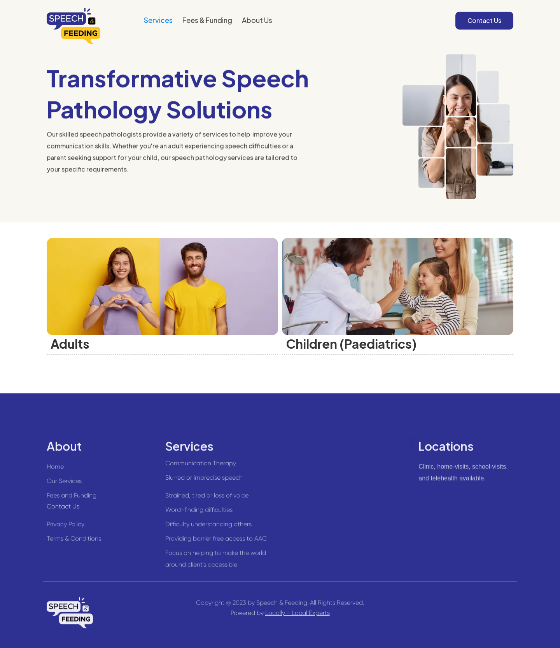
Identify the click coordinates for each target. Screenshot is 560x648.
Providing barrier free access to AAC (216, 542)
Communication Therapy (200, 463)
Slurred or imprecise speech (204, 477)
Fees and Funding (71, 499)
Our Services (64, 484)
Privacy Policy (65, 527)
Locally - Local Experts (297, 613)
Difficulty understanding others (208, 527)
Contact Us (484, 20)
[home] (73, 26)
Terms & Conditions (74, 542)
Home (55, 470)
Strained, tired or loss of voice (206, 499)
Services (158, 20)
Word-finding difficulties (199, 513)
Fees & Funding (207, 20)
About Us (257, 20)
